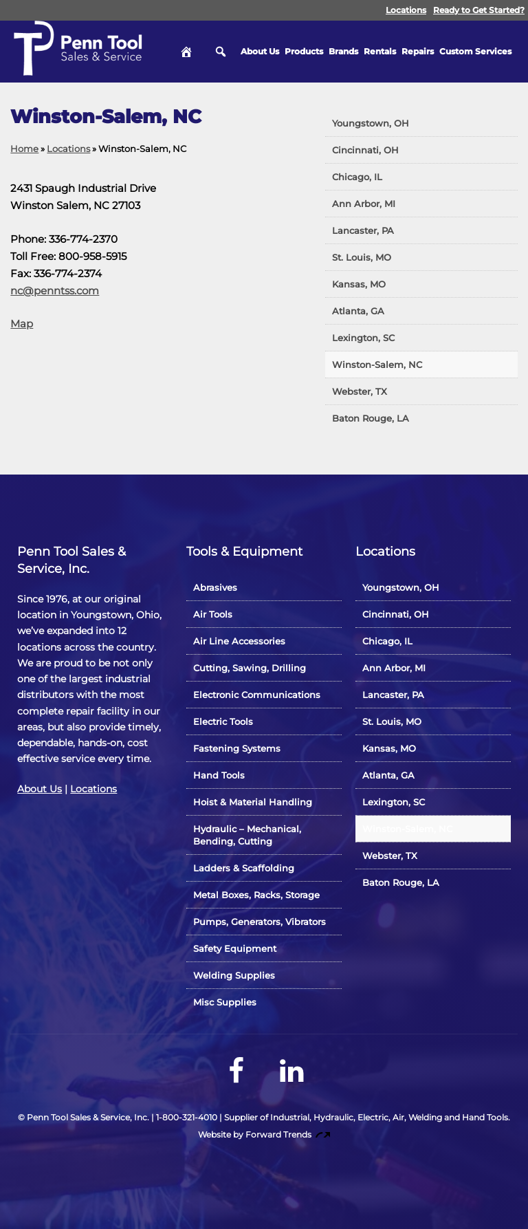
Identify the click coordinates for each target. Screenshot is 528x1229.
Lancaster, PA (363, 230)
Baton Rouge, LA (370, 418)
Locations (406, 10)
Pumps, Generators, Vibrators (259, 921)
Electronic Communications (256, 694)
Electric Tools (223, 721)
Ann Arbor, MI (363, 203)
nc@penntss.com (54, 290)
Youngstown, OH (370, 123)
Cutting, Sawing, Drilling (249, 667)
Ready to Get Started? (479, 10)
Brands (343, 51)
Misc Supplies (224, 1002)
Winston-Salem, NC (377, 364)
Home (24, 148)
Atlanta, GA (358, 310)
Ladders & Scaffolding (243, 867)
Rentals (380, 51)
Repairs (418, 51)
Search (221, 51)
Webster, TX (359, 391)
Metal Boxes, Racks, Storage (256, 894)
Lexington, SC (363, 337)
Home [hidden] (186, 51)
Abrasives (215, 587)
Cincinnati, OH (365, 149)
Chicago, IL (357, 176)
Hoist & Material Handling (252, 801)
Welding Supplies (234, 975)
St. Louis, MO (361, 257)
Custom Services (475, 51)
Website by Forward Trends (264, 1134)
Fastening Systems (236, 748)
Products (304, 51)
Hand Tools (219, 775)
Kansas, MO (359, 284)
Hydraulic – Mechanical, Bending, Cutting (247, 835)
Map (21, 323)
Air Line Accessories (239, 640)
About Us (260, 51)
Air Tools (212, 614)
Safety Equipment (234, 948)
